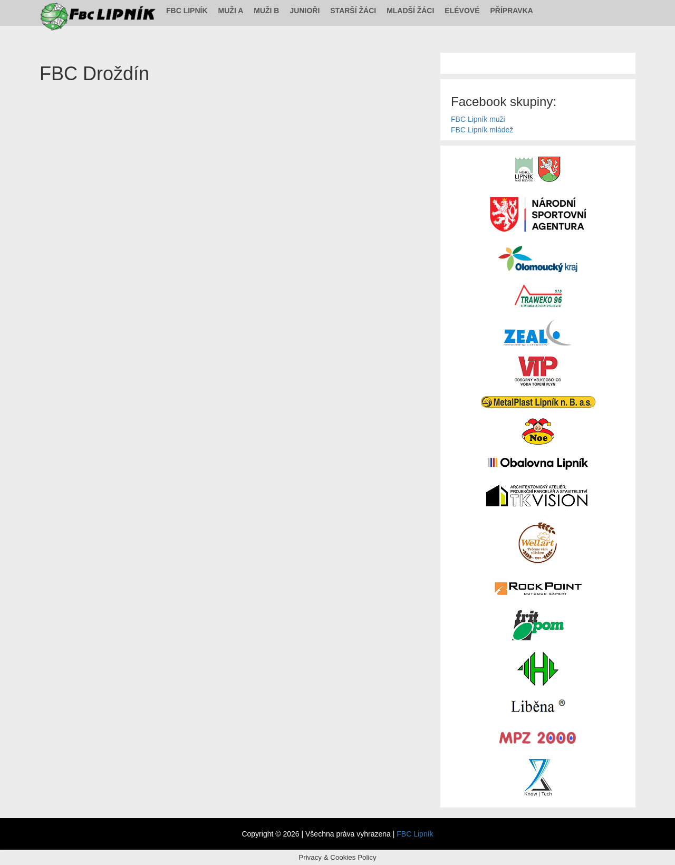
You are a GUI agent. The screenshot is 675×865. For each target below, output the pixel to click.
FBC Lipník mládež (482, 130)
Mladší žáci (410, 10)
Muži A (231, 10)
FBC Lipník (187, 10)
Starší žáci (353, 10)
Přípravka (511, 10)
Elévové (462, 10)
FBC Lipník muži (478, 119)
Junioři (305, 10)
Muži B (266, 10)
